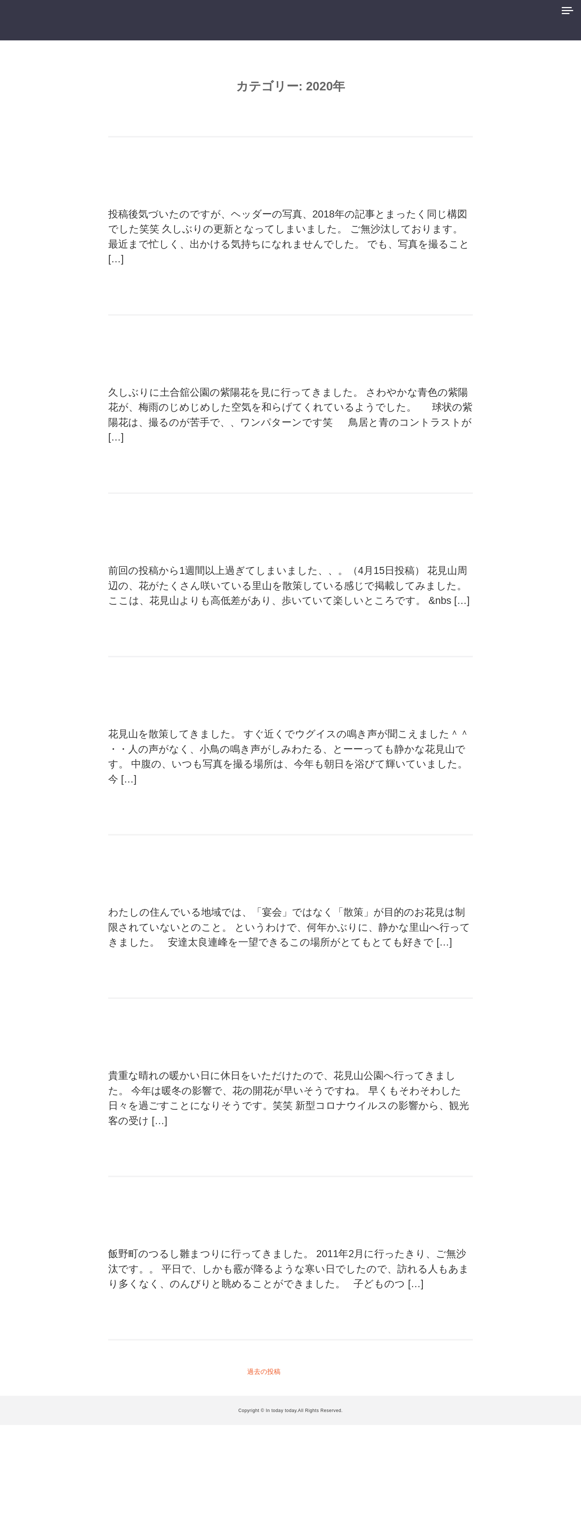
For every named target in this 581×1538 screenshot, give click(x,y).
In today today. (282, 1523)
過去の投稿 (263, 1484)
